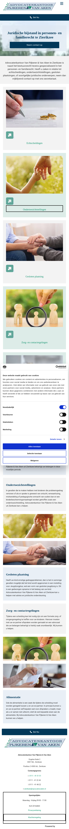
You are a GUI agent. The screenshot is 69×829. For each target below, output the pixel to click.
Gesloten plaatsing (34, 276)
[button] (61, 4)
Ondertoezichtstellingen (34, 209)
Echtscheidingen (34, 143)
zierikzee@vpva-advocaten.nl (35, 789)
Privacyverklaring (34, 810)
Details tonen (56, 439)
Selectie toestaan (34, 453)
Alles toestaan (34, 446)
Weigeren (34, 460)
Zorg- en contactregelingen (34, 342)
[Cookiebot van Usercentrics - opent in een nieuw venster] (55, 367)
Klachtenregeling (34, 817)
